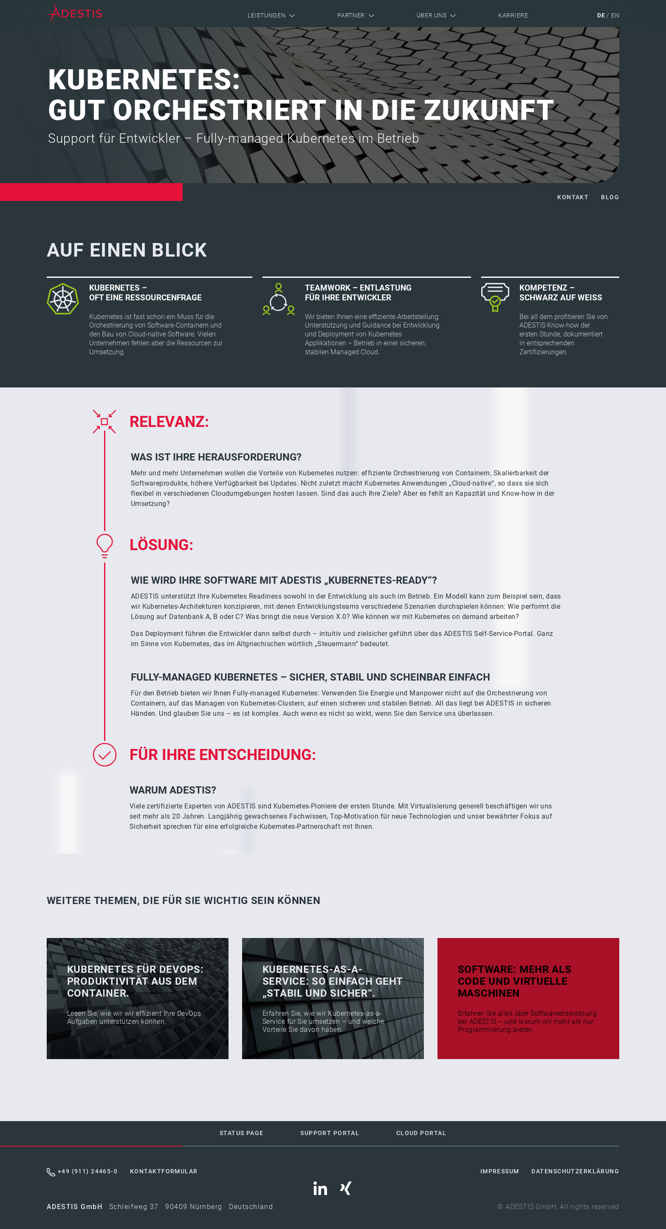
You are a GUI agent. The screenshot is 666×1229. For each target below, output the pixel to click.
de (601, 15)
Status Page (242, 1133)
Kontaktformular (164, 1171)
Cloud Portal (421, 1133)
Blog (610, 197)
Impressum (499, 1171)
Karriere (513, 15)
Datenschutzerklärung (575, 1171)
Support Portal (329, 1133)
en (615, 15)
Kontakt (573, 197)
